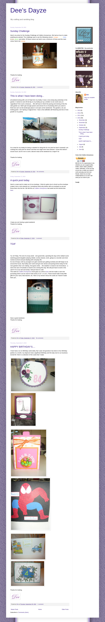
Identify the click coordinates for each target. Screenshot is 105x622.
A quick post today (19, 180)
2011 (79, 115)
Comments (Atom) (23, 612)
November (82, 122)
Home (40, 609)
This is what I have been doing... (27, 96)
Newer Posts (14, 609)
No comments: (41, 171)
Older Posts (65, 609)
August (81, 144)
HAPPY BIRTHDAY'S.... (22, 346)
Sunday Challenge (20, 31)
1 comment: (40, 87)
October (81, 125)
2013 (79, 110)
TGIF (13, 244)
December (82, 120)
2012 (79, 113)
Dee (87, 94)
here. (12, 190)
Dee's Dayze (28, 10)
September (82, 127)
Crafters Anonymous (40, 188)
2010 (79, 118)
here (47, 271)
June (80, 149)
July (80, 147)
